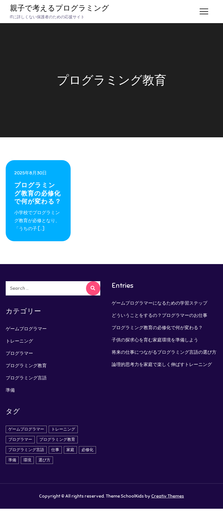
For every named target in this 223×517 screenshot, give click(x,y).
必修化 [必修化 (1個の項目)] (87, 449)
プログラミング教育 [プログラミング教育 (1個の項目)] (57, 439)
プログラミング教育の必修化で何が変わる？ (37, 193)
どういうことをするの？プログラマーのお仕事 (159, 315)
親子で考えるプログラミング (59, 8)
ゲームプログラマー (26, 329)
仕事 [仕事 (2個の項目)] (55, 449)
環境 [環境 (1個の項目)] (27, 460)
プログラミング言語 (26, 378)
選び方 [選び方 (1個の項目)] (44, 460)
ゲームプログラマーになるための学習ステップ (159, 303)
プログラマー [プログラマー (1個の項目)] (20, 439)
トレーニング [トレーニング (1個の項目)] (63, 429)
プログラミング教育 (26, 366)
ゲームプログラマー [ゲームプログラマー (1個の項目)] (26, 429)
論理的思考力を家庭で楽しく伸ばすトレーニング (162, 364)
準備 (10, 390)
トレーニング (19, 341)
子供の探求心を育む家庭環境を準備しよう (155, 340)
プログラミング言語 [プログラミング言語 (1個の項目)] (26, 449)
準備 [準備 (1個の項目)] (12, 460)
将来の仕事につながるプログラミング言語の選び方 (164, 352)
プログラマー (19, 353)
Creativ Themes (167, 496)
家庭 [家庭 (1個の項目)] (70, 449)
